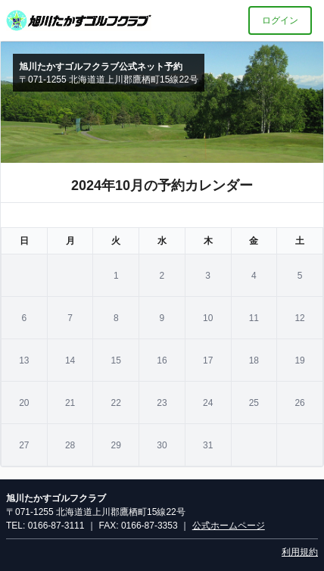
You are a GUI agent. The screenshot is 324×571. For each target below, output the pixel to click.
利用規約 (300, 552)
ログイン (280, 20)
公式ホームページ (228, 525)
